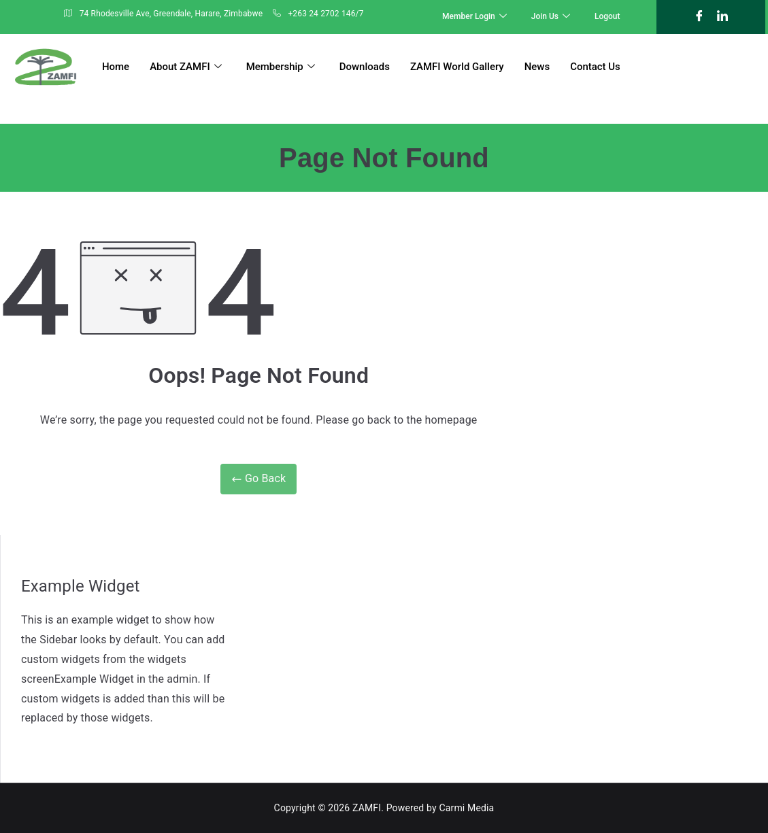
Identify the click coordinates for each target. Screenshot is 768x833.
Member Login (474, 17)
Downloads (364, 67)
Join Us (550, 17)
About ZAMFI (186, 67)
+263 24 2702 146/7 (318, 14)
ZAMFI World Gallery (458, 67)
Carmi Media (466, 807)
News (538, 67)
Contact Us (596, 67)
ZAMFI (366, 807)
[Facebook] (699, 17)
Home (115, 67)
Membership (280, 67)
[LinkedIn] (722, 17)
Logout (607, 16)
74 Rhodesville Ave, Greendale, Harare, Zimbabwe (163, 14)
